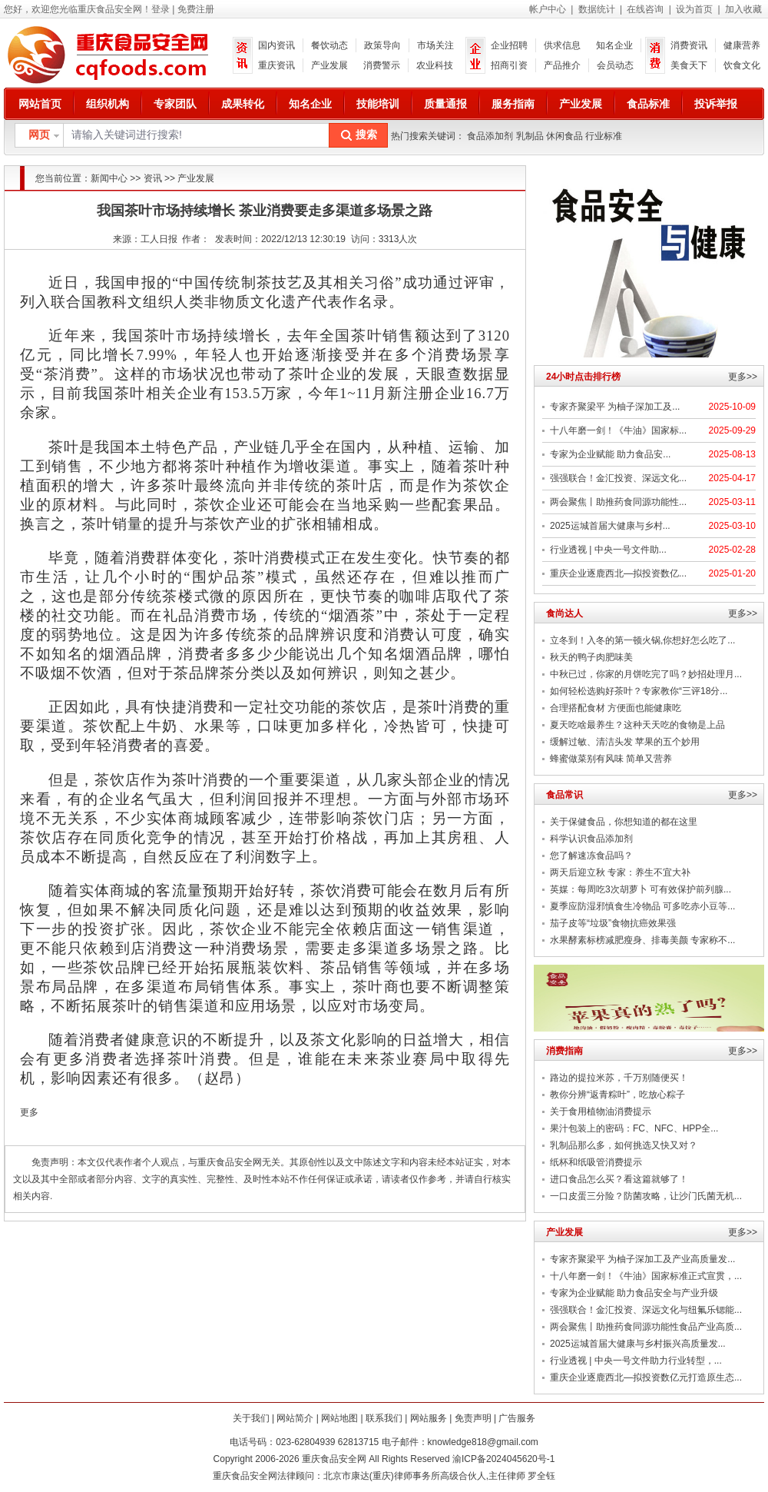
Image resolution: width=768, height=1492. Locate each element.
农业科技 (434, 65)
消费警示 (381, 65)
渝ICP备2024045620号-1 (503, 1459)
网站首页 (39, 104)
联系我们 (384, 1418)
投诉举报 (715, 104)
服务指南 (513, 104)
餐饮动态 (329, 45)
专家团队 (175, 104)
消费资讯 (688, 45)
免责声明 (473, 1418)
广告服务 (516, 1418)
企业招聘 (509, 45)
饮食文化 (741, 65)
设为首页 (694, 9)
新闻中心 (109, 178)
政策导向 (382, 45)
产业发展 (329, 65)
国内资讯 (276, 45)
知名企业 (614, 45)
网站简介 (294, 1418)
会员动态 (615, 65)
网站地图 (339, 1418)
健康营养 (741, 45)
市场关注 (435, 45)
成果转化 (242, 104)
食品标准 (648, 104)
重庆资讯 (276, 65)
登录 (160, 9)
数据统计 (596, 9)
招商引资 (509, 65)
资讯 (153, 178)
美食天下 (688, 65)
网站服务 (428, 1418)
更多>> (742, 376)
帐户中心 (547, 9)
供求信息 (562, 45)
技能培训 (377, 104)
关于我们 (251, 1418)
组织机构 (107, 104)
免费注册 (195, 9)
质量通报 (445, 104)
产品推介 (562, 65)
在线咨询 (645, 9)
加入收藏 (743, 9)
